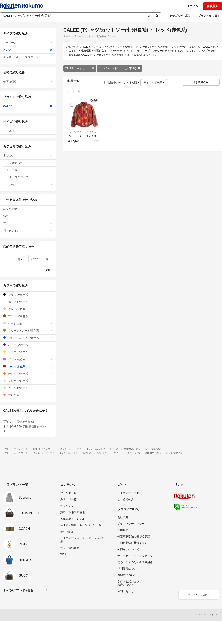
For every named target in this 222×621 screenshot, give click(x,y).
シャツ (30, 184)
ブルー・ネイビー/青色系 (27, 337)
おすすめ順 (131, 82)
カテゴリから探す (180, 15)
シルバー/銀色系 (27, 380)
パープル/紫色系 (27, 344)
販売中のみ (112, 82)
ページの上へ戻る (199, 595)
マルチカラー (27, 395)
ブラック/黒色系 (27, 294)
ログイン (192, 6)
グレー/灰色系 (27, 309)
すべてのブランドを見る (18, 590)
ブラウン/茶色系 (27, 316)
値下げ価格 (27, 81)
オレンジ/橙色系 (27, 373)
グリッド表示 (154, 82)
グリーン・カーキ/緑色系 (27, 330)
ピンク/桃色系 (27, 359)
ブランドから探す (209, 15)
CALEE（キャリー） (80, 68)
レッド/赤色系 (27, 366)
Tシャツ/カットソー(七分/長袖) (119, 68)
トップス (29, 169)
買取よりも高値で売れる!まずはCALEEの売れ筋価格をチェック (27, 426)
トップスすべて (30, 177)
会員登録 (212, 6)
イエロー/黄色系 (27, 352)
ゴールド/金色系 (27, 388)
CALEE (27, 106)
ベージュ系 (27, 323)
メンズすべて (29, 162)
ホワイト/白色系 (27, 302)
